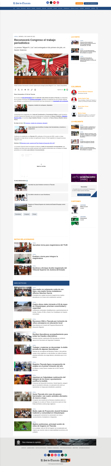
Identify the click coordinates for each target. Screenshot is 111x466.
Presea (34, 214)
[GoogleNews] (59, 455)
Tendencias (66, 8)
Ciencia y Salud (74, 8)
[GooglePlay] (65, 455)
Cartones (49, 8)
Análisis (44, 8)
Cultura (60, 8)
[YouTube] (54, 2)
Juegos (93, 8)
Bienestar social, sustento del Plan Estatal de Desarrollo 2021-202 (37, 143)
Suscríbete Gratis (84, 194)
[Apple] (62, 455)
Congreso (26, 214)
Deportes (87, 8)
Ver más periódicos (91, 3)
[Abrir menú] (14, 8)
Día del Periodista (27, 97)
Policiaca (23, 8)
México (29, 8)
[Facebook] (47, 2)
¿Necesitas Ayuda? (55, 451)
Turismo (82, 8)
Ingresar (79, 3)
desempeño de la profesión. (60, 101)
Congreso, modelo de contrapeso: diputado (36, 123)
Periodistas (18, 214)
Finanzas (38, 8)
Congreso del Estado (35, 99)
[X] (51, 2)
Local (18, 8)
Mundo (33, 8)
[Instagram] (58, 2)
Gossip (55, 8)
